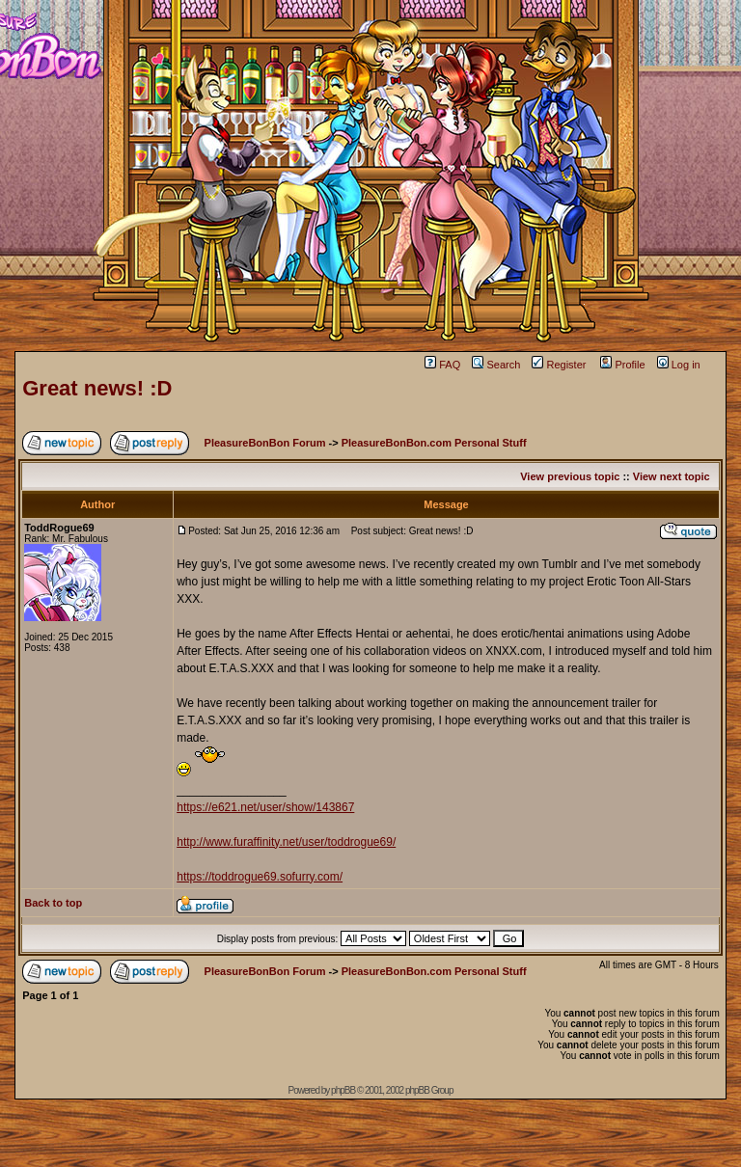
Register (559, 364)
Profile (622, 364)
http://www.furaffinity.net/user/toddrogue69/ (286, 842)
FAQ (442, 364)
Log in (678, 364)
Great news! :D (97, 388)
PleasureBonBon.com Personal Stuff (434, 442)
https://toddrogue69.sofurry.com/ (260, 876)
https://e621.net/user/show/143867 (265, 807)
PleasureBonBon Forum (265, 442)
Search (496, 364)
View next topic (671, 476)
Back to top (53, 903)
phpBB (343, 1090)
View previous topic (569, 476)
